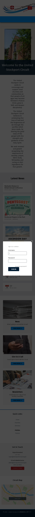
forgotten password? (21, 266)
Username (11, 250)
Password (11, 258)
